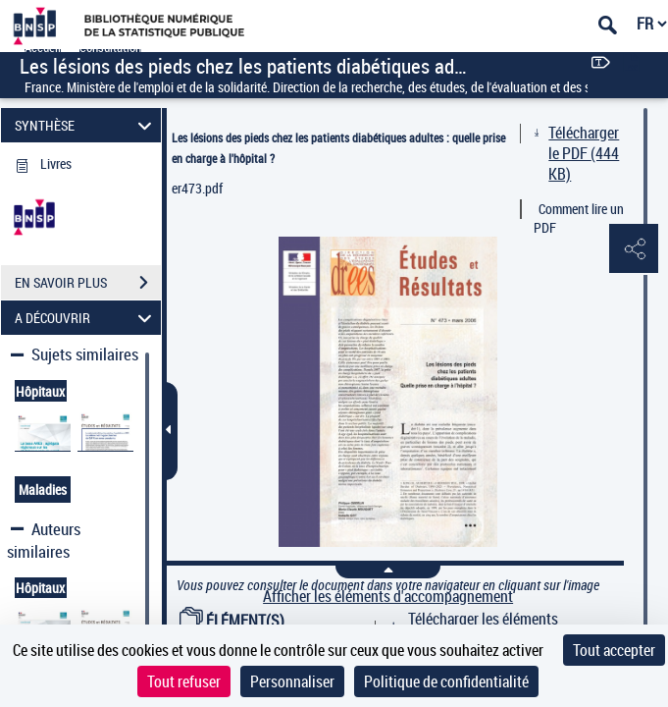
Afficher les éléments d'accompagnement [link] (388, 596)
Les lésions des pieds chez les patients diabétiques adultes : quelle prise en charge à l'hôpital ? (338, 148)
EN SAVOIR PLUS (88, 283)
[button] (633, 249)
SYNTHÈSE (86, 125)
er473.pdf (197, 188)
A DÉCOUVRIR (86, 317)
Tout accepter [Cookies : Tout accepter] (614, 650)
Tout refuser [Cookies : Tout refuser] (184, 681)
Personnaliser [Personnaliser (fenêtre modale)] (292, 681)
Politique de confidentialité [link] (446, 681)
